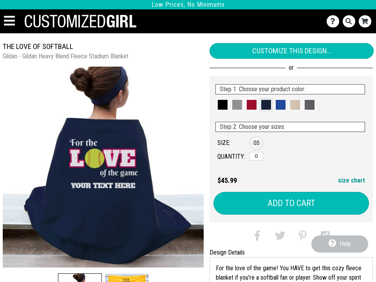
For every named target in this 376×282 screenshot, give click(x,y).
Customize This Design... (291, 50)
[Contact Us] (335, 21)
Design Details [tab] (227, 252)
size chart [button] (351, 180)
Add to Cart (291, 203)
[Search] (351, 21)
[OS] (256, 156)
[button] (222, 104)
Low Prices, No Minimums (188, 4)
